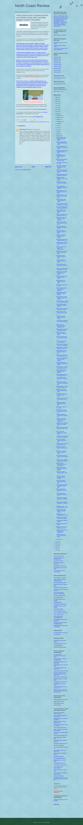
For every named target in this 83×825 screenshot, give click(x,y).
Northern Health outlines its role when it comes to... (62, 309)
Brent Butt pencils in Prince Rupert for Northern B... (62, 387)
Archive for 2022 (57, 60)
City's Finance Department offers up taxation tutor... (61, 207)
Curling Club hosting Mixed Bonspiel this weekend (62, 175)
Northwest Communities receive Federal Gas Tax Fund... (62, 390)
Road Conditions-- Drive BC (60, 577)
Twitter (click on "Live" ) (59, 91)
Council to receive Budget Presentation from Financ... (61, 273)
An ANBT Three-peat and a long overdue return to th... (62, 399)
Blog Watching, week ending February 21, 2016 (61, 281)
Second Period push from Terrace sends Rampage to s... (62, 456)
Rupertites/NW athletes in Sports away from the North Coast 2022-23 (61, 779)
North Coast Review (32, 5)
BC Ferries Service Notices (59, 595)
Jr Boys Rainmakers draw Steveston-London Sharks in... (61, 218)
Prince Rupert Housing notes (60, 565)
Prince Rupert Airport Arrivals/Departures (58, 617)
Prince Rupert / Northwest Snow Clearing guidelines (60, 49)
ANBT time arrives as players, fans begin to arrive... (61, 535)
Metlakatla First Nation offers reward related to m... (61, 183)
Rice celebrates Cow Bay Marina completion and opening (61, 297)
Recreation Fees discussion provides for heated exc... (62, 437)
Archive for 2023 (57, 59)
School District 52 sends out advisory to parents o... (62, 348)
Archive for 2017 (57, 70)
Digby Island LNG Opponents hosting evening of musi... (60, 326)
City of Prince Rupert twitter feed (61, 587)
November (58, 117)
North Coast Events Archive (59, 78)
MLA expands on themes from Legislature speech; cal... (62, 411)
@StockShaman (23, 129)
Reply (20, 143)
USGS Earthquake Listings (59, 610)
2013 (56, 545)
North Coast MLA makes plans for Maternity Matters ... (61, 138)
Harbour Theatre (57, 705)
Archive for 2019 (57, 66)
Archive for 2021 (57, 62)
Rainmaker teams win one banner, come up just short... (61, 252)
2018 (56, 109)
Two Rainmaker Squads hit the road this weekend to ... (62, 321)
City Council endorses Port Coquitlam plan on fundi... (62, 204)
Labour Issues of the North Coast (61, 670)
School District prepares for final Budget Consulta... (62, 330)
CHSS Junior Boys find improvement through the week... (62, 147)
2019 (56, 107)
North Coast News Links (59, 556)
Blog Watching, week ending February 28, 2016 (61, 156)
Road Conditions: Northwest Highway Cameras (60, 580)
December (58, 115)
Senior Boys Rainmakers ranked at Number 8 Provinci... (61, 293)
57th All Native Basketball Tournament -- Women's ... (61, 503)
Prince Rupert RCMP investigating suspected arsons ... (61, 187)
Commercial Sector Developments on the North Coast (59, 655)
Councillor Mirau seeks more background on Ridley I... (61, 200)
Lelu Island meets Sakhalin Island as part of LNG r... (62, 460)
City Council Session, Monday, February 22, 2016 (61, 256)
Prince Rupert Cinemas (59, 703)
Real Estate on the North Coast (60, 681)
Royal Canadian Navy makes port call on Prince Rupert (62, 363)
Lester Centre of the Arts (59, 701)
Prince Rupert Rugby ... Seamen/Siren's (59, 767)
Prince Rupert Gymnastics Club (60, 735)
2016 (56, 113)
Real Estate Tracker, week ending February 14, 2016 (61, 395)
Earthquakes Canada (58, 609)
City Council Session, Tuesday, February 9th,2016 (60, 477)
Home (33, 167)
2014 (56, 543)
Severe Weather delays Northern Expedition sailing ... (61, 510)
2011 (56, 550)
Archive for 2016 (57, 72)
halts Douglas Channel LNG (43, 121)
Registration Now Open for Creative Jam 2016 (61, 527)
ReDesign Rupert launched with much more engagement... (62, 531)
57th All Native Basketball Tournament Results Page (61, 486)
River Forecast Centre (58, 614)
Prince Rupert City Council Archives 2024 (59, 571)
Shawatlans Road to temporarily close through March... (62, 178)
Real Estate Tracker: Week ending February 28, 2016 (62, 151)
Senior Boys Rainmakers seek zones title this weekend (61, 166)
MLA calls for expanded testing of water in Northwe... (61, 236)
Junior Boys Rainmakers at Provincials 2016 (62, 160)
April (57, 131)
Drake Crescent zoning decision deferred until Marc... (61, 223)
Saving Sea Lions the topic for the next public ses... (62, 355)
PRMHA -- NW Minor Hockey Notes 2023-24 (60, 722)
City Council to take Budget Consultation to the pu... (62, 269)
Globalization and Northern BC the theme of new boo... (62, 243)
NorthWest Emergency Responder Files (58, 558)
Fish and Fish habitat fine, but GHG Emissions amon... (61, 452)
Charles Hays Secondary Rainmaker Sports (59, 713)
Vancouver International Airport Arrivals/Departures (60, 623)
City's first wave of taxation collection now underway (62, 345)
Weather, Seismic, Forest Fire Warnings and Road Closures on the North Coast (61, 691)
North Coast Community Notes (60, 676)
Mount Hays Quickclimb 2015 (60, 727)
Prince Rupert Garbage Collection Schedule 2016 (59, 593)
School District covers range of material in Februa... (60, 317)
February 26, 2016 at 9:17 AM (33, 129)
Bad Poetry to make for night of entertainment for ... (62, 448)
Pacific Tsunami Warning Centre (60, 612)
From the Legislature (58, 645)
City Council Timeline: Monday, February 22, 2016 (61, 231)
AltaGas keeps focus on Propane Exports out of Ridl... (61, 191)
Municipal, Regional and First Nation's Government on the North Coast (60, 674)
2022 (56, 101)
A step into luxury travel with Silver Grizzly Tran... (62, 444)
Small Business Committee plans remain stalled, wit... (62, 424)
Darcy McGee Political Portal (60, 647)
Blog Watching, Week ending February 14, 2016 (61, 403)
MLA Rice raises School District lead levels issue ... (61, 313)
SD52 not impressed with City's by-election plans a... (61, 337)
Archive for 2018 (57, 68)
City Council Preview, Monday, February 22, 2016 (61, 261)
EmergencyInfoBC (58, 602)
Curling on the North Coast (59, 763)
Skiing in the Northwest (59, 756)
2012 (56, 548)
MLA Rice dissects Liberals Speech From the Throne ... (62, 428)
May (57, 129)
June (57, 127)
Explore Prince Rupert (58, 560)
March (57, 133)
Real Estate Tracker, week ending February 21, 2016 (61, 277)
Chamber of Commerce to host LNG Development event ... (61, 171)
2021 (56, 103)
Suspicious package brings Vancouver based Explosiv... (62, 359)
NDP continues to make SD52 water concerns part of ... (61, 305)
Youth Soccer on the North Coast (61, 743)
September (58, 121)
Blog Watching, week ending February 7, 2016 (62, 515)
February (58, 135)
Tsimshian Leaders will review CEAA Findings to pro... (62, 415)
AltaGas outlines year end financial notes (28, 121)
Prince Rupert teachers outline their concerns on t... (62, 265)
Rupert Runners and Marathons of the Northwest (60, 773)
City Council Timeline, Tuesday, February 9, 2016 (61, 440)
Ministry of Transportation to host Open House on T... (62, 215)
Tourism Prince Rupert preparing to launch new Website (61, 468)
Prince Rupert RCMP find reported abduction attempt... (61, 371)
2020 (56, 105)
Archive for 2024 (57, 57)
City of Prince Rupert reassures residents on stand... (61, 333)
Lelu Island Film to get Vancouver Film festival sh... (61, 378)
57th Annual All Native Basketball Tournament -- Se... (62, 494)
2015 (56, 541)
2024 (56, 97)
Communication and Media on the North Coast (60, 659)
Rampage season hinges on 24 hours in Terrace (61, 518)
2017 (56, 111)
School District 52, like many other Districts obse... (61, 211)
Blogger (48, 822)
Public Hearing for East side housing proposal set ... (62, 375)
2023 (56, 99)
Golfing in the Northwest (59, 775)
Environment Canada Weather (60, 604)
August (58, 123)
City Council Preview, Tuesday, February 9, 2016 (61, 481)
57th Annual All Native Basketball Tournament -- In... (62, 490)
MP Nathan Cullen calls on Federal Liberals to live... (62, 240)
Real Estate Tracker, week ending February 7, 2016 (62, 507)
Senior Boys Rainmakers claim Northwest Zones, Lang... (61, 143)
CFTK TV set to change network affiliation (61, 341)
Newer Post (18, 167)
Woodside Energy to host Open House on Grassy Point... (61, 196)
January (58, 539)
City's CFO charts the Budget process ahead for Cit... (61, 227)
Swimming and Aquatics (59, 745)
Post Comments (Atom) (26, 169)
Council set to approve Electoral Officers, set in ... (61, 473)
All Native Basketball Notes (59, 758)
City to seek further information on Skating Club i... (61, 433)
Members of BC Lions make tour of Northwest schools (62, 302)
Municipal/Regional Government (60, 632)
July (57, 125)
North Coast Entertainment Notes (61, 699)
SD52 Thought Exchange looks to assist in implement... (61, 289)
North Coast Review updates (60, 35)
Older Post (48, 167)
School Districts (57, 634)
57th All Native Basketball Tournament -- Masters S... (61, 499)
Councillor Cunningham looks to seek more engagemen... (61, 419)
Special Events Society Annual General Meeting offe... (62, 383)
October (58, 119)
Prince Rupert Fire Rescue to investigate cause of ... (62, 367)
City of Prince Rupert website (60, 582)
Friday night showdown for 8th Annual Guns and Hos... (61, 351)
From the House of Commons (60, 643)
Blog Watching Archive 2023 (60, 83)
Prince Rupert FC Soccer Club (60, 764)
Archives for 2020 (57, 64)
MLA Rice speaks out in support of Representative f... (61, 248)
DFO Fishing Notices (58, 597)
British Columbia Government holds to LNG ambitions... (61, 464)
